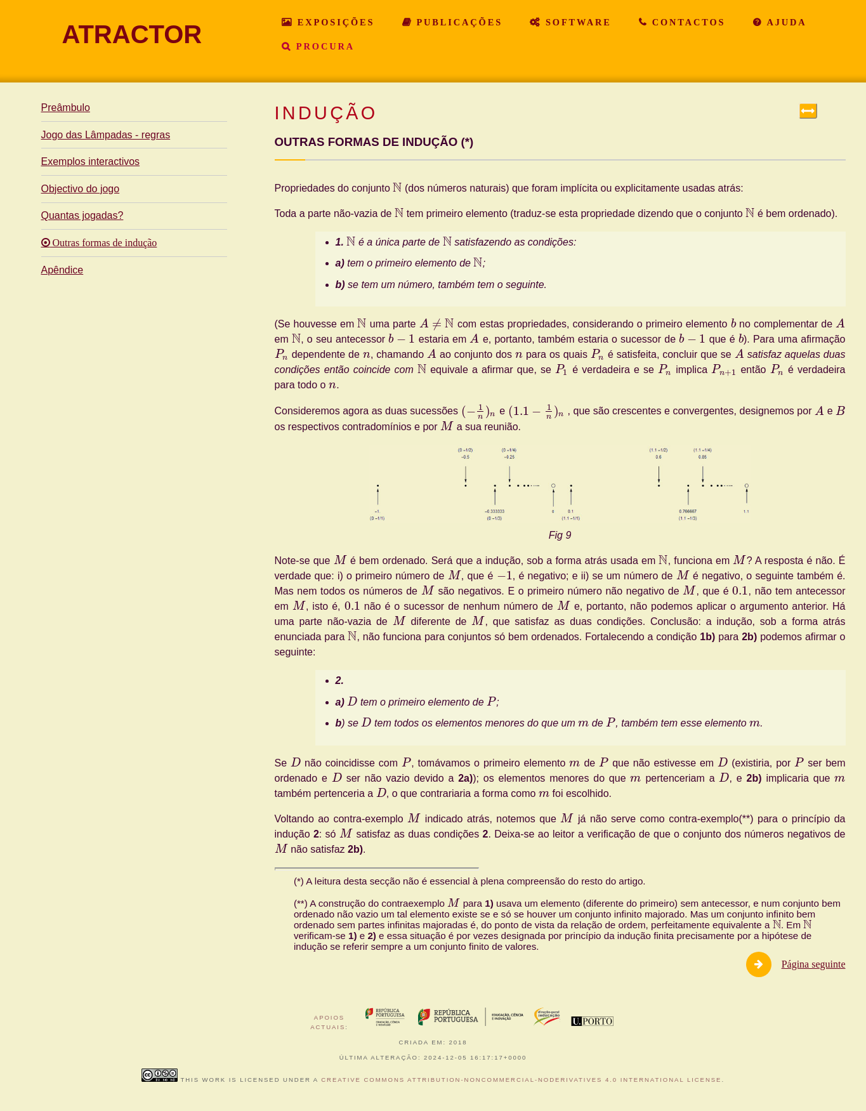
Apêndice (62, 270)
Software (576, 22)
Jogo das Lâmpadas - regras (106, 134)
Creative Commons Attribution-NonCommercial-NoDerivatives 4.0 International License (521, 1079)
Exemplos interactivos (90, 161)
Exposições (333, 22)
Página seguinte (814, 964)
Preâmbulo (65, 107)
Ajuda (785, 22)
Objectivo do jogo (80, 188)
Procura (323, 46)
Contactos (687, 22)
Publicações (457, 22)
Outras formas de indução (103, 243)
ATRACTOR (132, 34)
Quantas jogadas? (82, 215)
